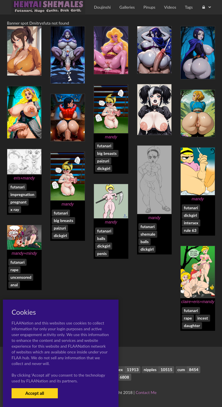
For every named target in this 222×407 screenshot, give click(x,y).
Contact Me (146, 392)
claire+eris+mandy (197, 301)
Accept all (34, 393)
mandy (111, 137)
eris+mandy (24, 178)
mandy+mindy (24, 253)
